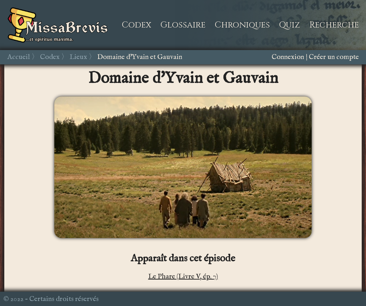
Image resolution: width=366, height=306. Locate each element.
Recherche (334, 25)
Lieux (78, 57)
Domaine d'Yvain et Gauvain (139, 57)
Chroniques (242, 25)
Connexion (288, 57)
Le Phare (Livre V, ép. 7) (183, 276)
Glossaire (183, 25)
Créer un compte (334, 57)
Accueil (18, 57)
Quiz (289, 25)
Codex (136, 25)
